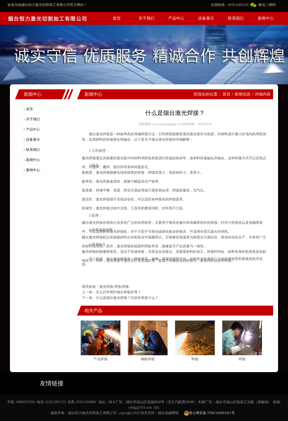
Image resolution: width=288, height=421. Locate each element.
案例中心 (33, 170)
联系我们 (236, 18)
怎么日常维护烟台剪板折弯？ (118, 292)
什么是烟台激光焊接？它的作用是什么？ (127, 298)
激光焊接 (106, 287)
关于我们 (146, 18)
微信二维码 (263, 5)
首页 (117, 18)
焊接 (106, 134)
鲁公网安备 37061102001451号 (209, 413)
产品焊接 (101, 359)
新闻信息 (243, 94)
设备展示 (206, 18)
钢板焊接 (148, 359)
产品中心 (176, 18)
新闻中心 (266, 18)
